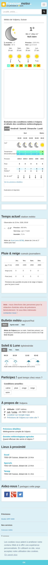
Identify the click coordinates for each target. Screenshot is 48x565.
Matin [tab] (5, 325)
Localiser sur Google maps (18, 415)
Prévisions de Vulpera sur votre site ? (23, 417)
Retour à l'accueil (16, 4)
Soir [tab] (23, 325)
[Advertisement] (24, 94)
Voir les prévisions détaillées (13, 182)
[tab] (7, 128)
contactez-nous (9, 313)
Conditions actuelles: (13, 384)
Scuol (24, 456)
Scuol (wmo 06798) (17, 240)
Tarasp (24, 472)
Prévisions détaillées (24, 430)
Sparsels (24, 464)
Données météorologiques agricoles (24, 438)
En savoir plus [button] (10, 555)
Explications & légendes (12, 190)
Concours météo (7, 530)
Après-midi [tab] (14, 325)
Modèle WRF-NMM (7, 519)
